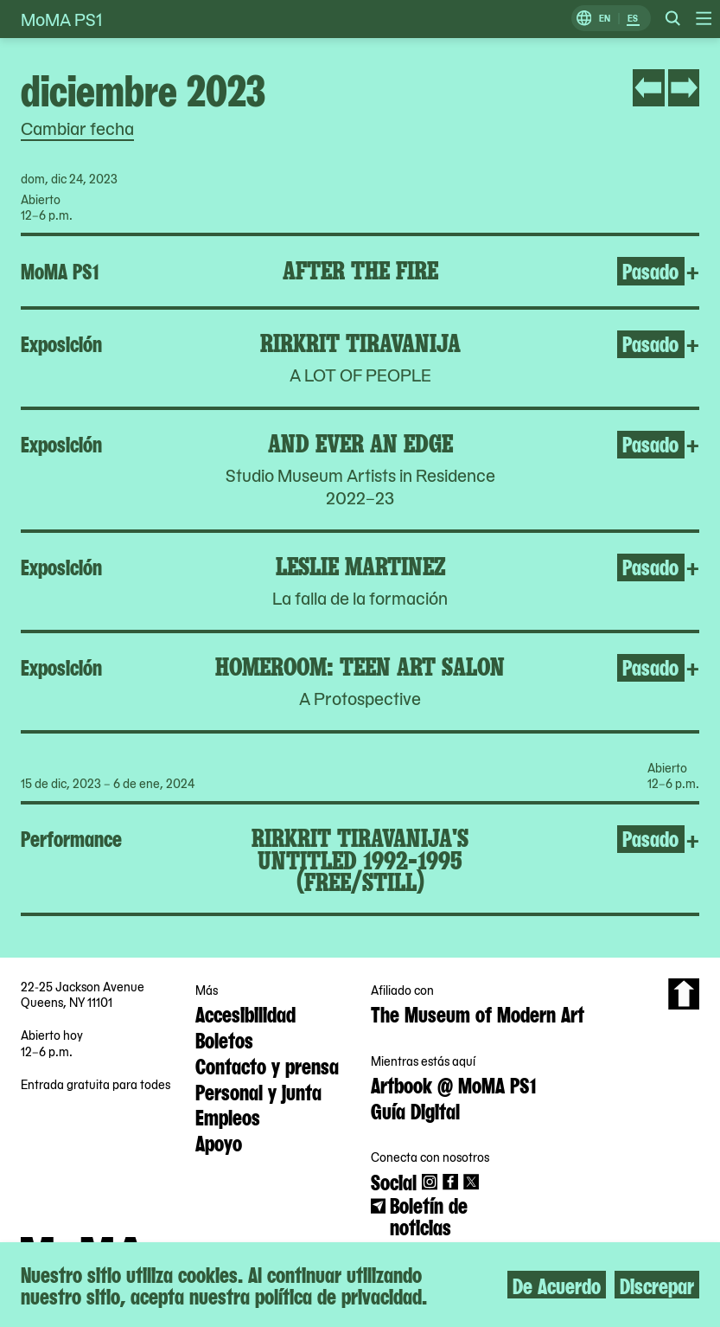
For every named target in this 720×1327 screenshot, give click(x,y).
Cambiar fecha (77, 128)
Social (394, 1180)
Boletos (224, 1039)
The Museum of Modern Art (477, 1013)
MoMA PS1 (61, 19)
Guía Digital (415, 1109)
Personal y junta (258, 1090)
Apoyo (218, 1141)
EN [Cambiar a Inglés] (604, 18)
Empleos (227, 1115)
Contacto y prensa (267, 1064)
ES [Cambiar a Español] (633, 18)
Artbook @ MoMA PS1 (453, 1083)
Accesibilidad (245, 1013)
